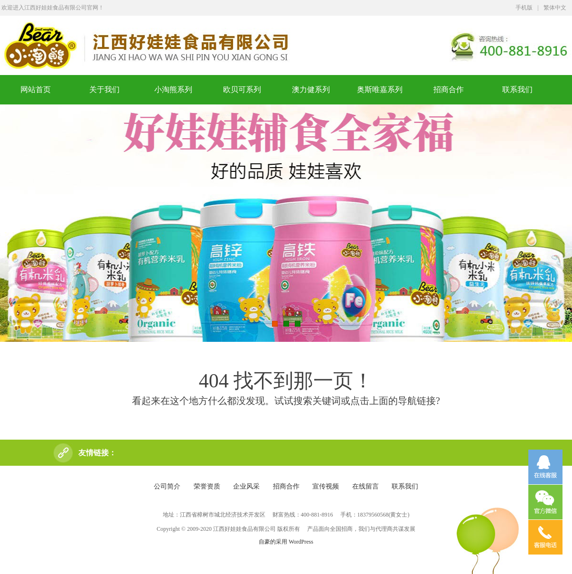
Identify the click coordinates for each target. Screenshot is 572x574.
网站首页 (35, 89)
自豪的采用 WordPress (286, 541)
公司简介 (167, 486)
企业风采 (246, 486)
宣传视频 (325, 486)
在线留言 (365, 486)
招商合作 (448, 89)
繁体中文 (555, 7)
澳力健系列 (311, 89)
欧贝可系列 (242, 89)
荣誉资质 (207, 486)
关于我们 (104, 89)
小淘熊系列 (173, 89)
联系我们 (517, 89)
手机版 (524, 7)
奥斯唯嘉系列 (380, 89)
